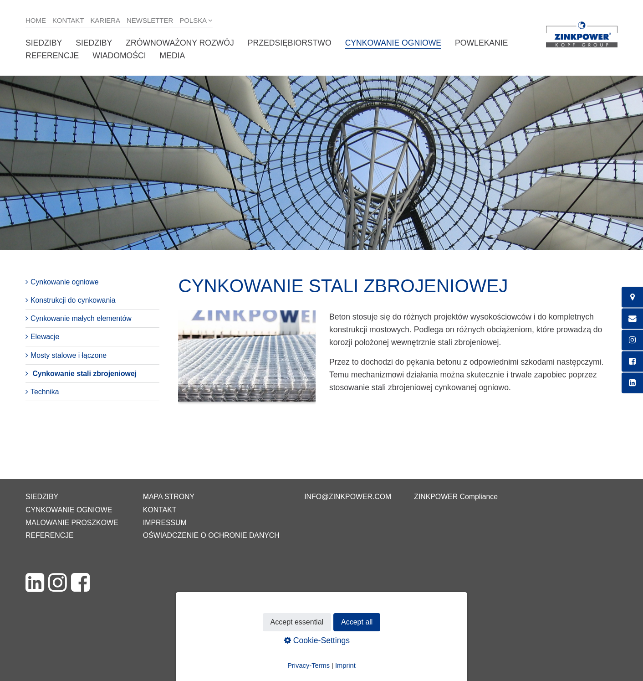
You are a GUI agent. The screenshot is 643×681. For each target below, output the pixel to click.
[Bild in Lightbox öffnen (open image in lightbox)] (247, 360)
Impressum (165, 522)
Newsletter (150, 20)
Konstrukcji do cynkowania (73, 300)
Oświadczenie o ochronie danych (211, 535)
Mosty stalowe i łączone (69, 355)
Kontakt (68, 20)
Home (36, 20)
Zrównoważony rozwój (180, 42)
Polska (193, 20)
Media (172, 55)
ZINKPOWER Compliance (456, 496)
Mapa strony (168, 496)
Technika (45, 392)
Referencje (52, 55)
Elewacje (45, 336)
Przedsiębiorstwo (290, 42)
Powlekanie (481, 42)
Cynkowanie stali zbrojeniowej (84, 373)
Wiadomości (119, 55)
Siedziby (44, 42)
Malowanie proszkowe (72, 522)
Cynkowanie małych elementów (81, 318)
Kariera (105, 20)
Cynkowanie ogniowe (393, 42)
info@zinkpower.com (347, 496)
